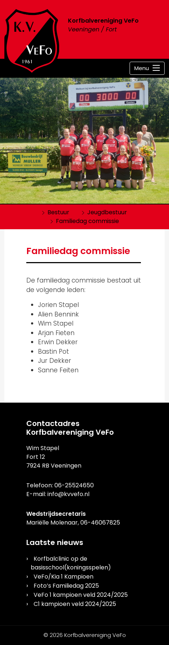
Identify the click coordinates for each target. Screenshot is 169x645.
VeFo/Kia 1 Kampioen (63, 576)
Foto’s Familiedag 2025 (66, 585)
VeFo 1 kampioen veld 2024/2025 (81, 595)
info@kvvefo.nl (68, 494)
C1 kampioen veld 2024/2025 (75, 604)
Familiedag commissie (87, 221)
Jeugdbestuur (107, 212)
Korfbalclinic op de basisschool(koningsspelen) (71, 563)
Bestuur (58, 212)
